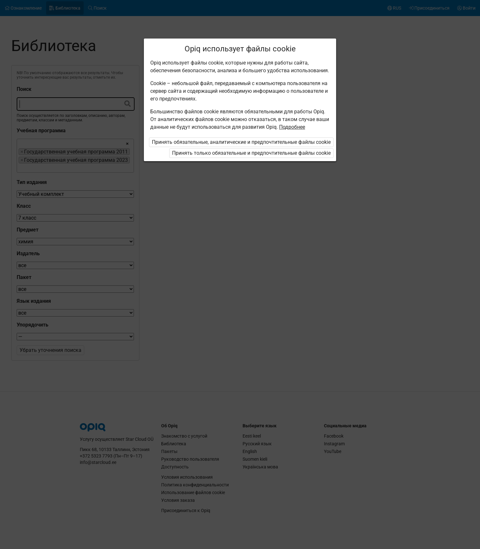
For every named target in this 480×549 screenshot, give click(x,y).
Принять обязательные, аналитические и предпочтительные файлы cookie (241, 142)
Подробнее (292, 127)
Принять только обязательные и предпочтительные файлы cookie (251, 153)
